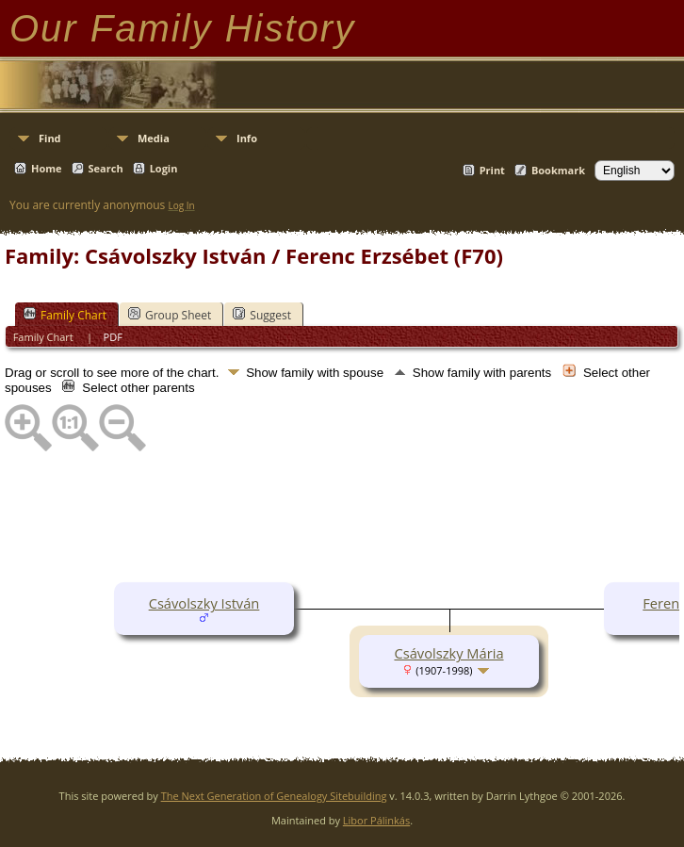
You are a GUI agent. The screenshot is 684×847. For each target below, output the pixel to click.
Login (164, 168)
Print (492, 170)
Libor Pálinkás (376, 820)
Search (106, 168)
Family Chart (65, 314)
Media (154, 138)
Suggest (262, 314)
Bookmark (558, 170)
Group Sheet (169, 314)
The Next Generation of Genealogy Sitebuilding (274, 796)
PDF (113, 337)
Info (246, 138)
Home (46, 168)
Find (50, 138)
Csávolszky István (204, 603)
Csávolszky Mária (448, 652)
